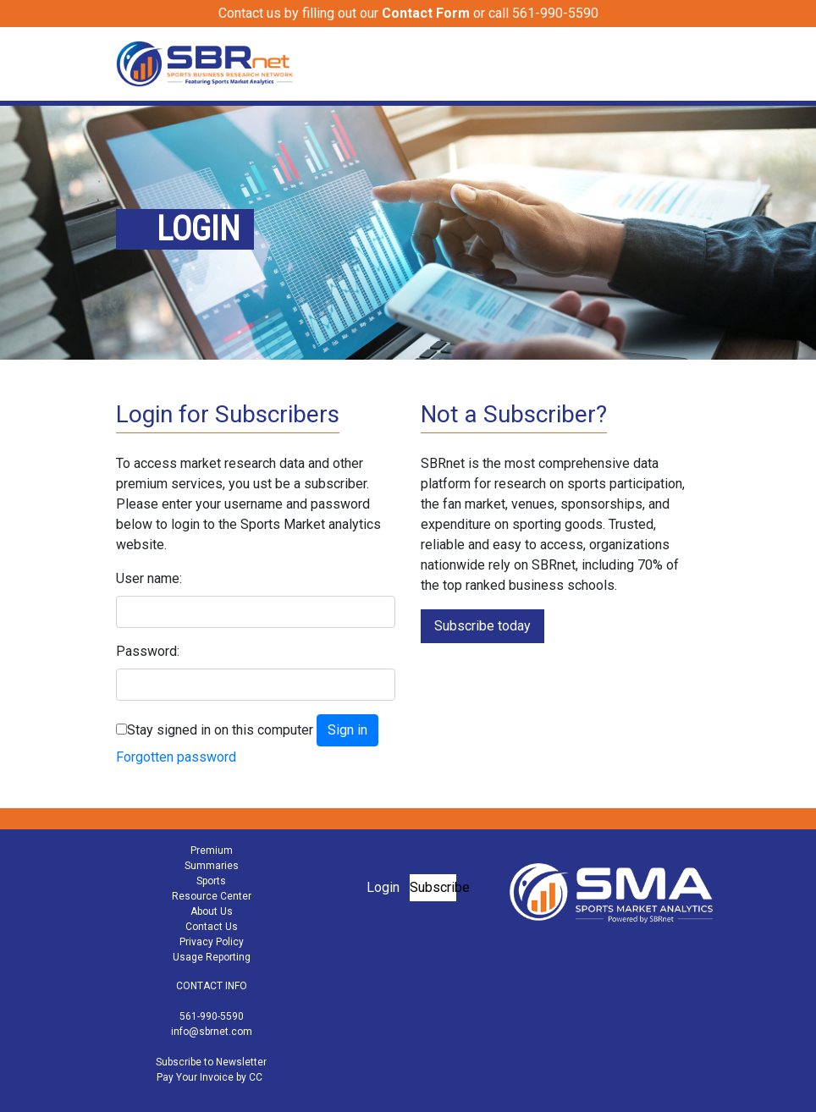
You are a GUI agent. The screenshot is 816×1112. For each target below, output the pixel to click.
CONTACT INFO (211, 986)
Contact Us (211, 927)
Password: (147, 651)
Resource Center (211, 896)
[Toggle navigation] (689, 63)
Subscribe (433, 887)
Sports (211, 881)
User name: (149, 578)
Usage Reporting (212, 957)
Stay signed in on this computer (220, 730)
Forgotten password (176, 757)
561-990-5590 (211, 1016)
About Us (211, 911)
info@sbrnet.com (211, 1032)
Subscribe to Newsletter (211, 1062)
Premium (211, 850)
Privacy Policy (211, 942)
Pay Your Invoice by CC (209, 1077)
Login (383, 887)
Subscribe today (482, 626)
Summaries (212, 866)
